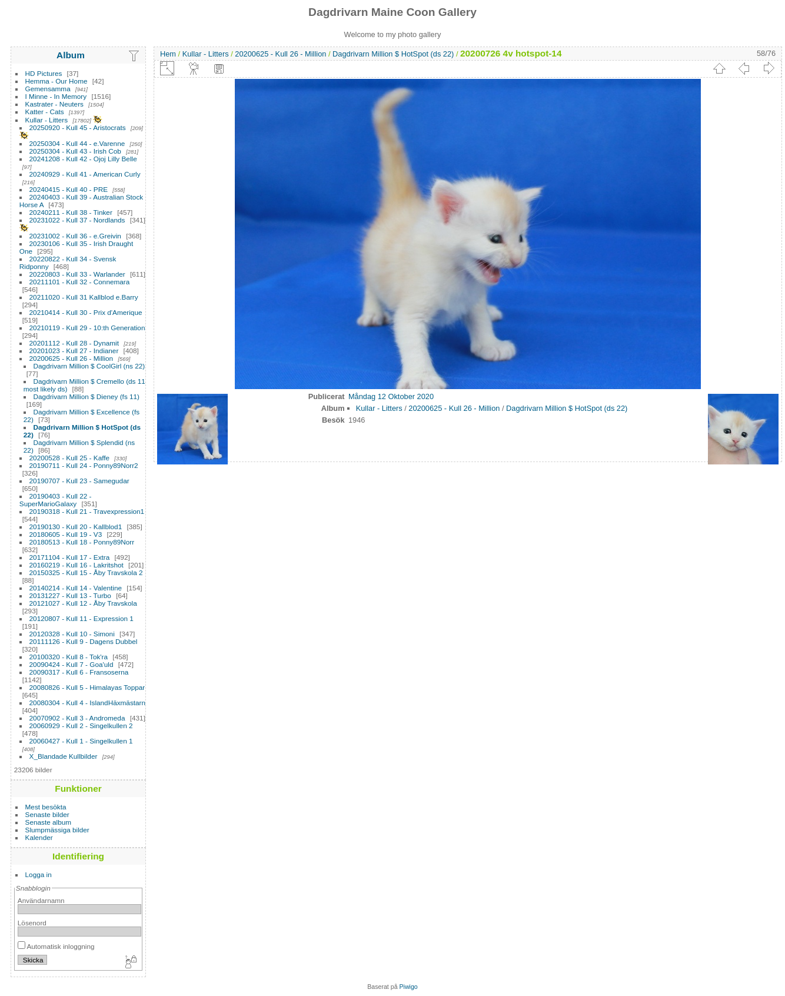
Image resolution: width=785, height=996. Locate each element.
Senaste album (48, 822)
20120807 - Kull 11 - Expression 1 (81, 618)
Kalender (39, 837)
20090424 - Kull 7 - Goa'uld (71, 664)
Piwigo (409, 986)
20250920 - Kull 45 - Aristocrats (77, 127)
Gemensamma (48, 88)
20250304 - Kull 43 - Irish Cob (75, 151)
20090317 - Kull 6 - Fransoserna (79, 672)
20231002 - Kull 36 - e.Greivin (75, 236)
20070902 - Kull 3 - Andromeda (77, 718)
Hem (168, 53)
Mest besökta (45, 807)
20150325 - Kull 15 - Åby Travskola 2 (86, 572)
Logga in (38, 874)
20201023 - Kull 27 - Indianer (74, 350)
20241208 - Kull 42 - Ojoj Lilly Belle (83, 158)
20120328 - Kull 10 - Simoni (72, 634)
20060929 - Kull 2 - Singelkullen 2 (81, 725)
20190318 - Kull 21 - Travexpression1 (87, 511)
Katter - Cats (44, 111)
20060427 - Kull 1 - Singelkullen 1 (81, 741)
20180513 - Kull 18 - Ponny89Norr (82, 542)
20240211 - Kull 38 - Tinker (70, 212)
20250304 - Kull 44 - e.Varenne (77, 143)
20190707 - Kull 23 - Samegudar (79, 480)
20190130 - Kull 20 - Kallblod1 (75, 526)
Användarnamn (41, 900)
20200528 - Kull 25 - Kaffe (69, 458)
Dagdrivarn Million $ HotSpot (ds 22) (393, 53)
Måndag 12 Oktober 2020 (391, 396)
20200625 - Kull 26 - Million (71, 358)
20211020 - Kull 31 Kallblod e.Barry (83, 297)
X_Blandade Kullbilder (63, 756)
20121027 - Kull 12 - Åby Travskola (83, 603)
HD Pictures (43, 73)
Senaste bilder (47, 814)
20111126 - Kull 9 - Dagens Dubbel (83, 641)
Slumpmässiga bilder (57, 830)
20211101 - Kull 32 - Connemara (79, 281)
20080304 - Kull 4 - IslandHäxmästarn (87, 702)
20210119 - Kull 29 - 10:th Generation (87, 327)
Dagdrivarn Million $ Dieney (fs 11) (86, 396)
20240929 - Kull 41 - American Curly (85, 174)
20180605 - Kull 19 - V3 (65, 534)
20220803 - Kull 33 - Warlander (77, 274)
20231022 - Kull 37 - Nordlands (77, 220)
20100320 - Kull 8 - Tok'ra (68, 656)
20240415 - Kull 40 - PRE (68, 189)
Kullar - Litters (46, 120)
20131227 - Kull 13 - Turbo (70, 595)
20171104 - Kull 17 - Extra (69, 557)
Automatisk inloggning (56, 946)
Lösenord (32, 923)
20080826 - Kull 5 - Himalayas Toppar (87, 687)
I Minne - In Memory (56, 96)
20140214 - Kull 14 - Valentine (75, 588)
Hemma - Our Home (56, 81)
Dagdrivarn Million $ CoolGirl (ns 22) (89, 366)
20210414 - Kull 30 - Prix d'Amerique (85, 312)
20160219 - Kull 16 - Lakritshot (76, 565)
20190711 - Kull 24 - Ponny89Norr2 (83, 465)
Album (70, 55)
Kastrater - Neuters (54, 104)
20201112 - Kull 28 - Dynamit (74, 343)
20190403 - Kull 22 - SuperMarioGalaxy (55, 499)
